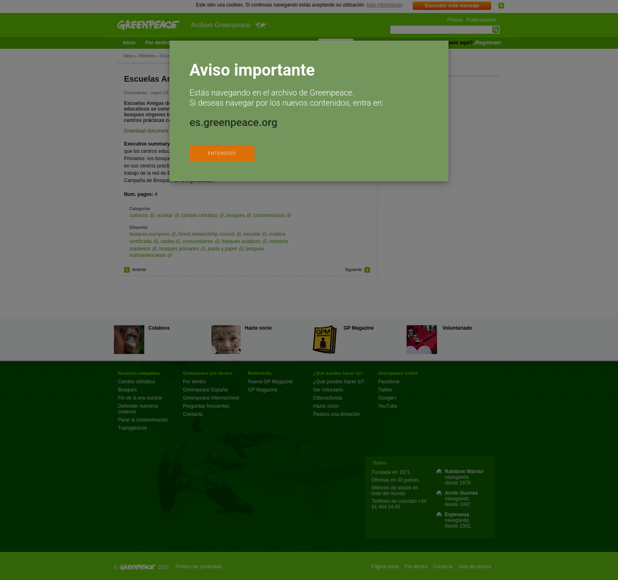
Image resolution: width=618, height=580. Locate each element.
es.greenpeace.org (233, 122)
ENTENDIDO (222, 153)
